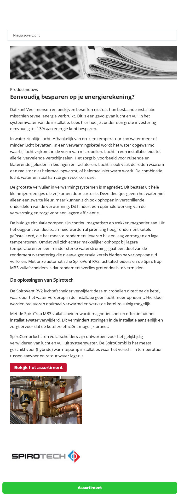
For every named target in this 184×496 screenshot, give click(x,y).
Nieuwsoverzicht (26, 35)
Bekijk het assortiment (38, 367)
